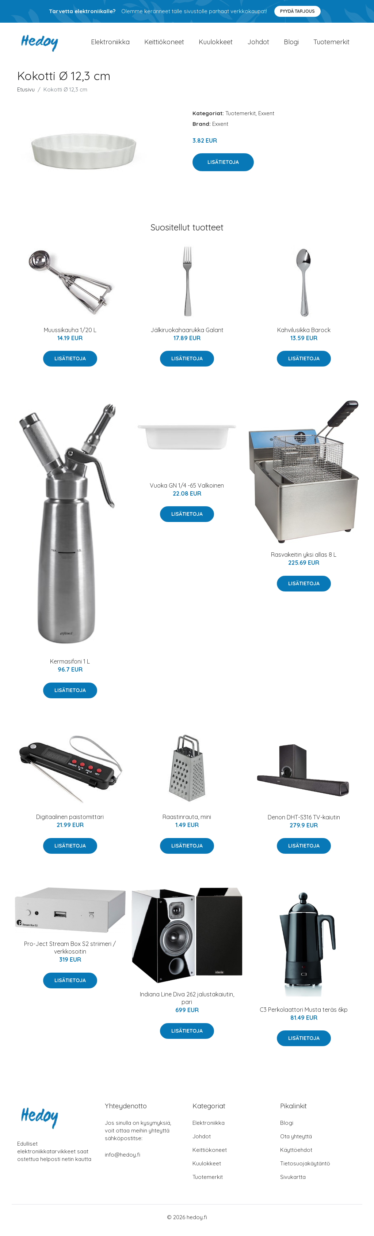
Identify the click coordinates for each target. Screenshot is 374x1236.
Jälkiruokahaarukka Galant (187, 336)
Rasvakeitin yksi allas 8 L (303, 561)
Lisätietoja (223, 168)
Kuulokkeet (216, 45)
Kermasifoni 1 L (70, 668)
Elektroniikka (110, 45)
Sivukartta (293, 1183)
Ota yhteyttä (296, 1142)
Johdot (258, 45)
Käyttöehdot (296, 1156)
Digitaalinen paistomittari (70, 823)
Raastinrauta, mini (187, 823)
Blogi (291, 45)
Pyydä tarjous (297, 11)
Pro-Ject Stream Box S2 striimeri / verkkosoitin (70, 954)
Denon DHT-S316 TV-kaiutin (304, 823)
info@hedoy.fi (122, 1160)
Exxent (266, 119)
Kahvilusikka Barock (304, 336)
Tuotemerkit (331, 45)
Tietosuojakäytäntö (305, 1169)
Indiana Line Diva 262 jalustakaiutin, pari (187, 1004)
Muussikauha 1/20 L (70, 336)
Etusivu (26, 95)
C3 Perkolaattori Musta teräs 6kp (304, 1015)
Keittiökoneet (164, 45)
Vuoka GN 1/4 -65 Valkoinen (187, 491)
